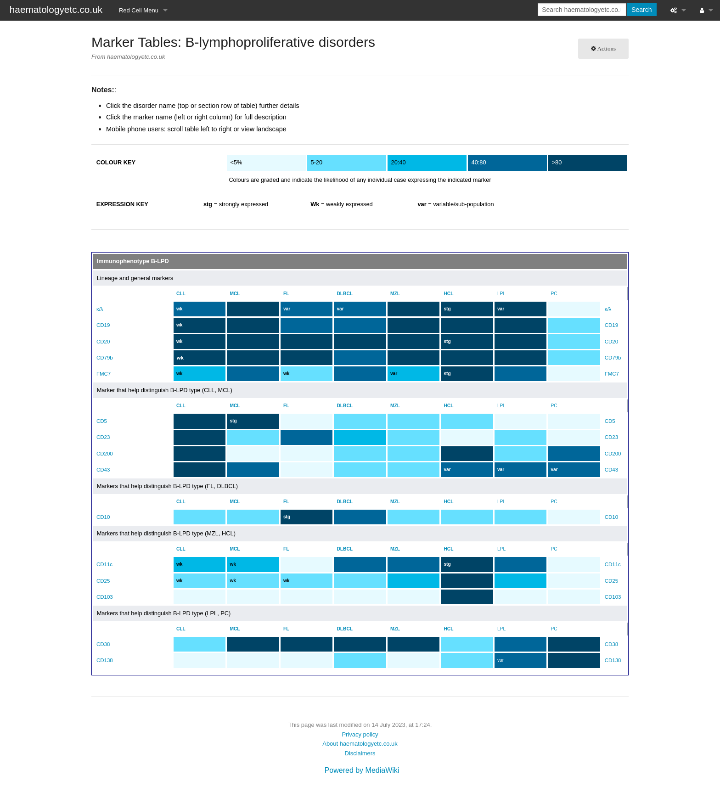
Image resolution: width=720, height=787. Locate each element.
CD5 (101, 421)
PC (559, 293)
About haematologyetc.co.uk (359, 743)
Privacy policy (360, 734)
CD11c (104, 564)
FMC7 (103, 374)
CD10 (103, 517)
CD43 (103, 469)
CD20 (103, 341)
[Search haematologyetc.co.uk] (582, 9)
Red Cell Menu (138, 10)
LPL (504, 293)
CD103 (104, 597)
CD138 (104, 660)
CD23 (103, 437)
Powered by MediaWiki (362, 770)
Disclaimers (360, 753)
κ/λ (99, 309)
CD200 (104, 453)
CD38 (103, 644)
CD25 (103, 581)
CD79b (104, 357)
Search (641, 9)
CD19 (103, 325)
